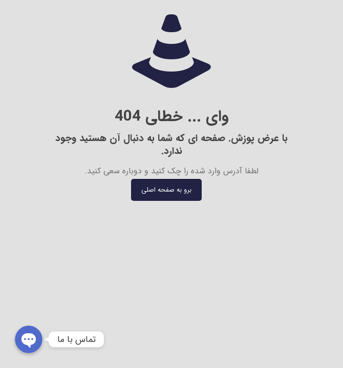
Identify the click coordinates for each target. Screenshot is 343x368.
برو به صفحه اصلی (166, 190)
